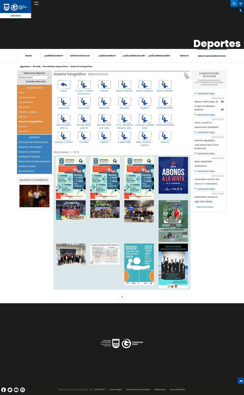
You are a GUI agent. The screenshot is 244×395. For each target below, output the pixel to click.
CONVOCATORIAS (164, 125)
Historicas (104, 107)
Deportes (16, 15)
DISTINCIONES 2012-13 (84, 126)
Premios (104, 90)
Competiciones (27, 97)
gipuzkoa (25, 66)
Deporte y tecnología (30, 146)
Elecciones (24, 107)
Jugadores (63, 107)
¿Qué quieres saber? (159, 55)
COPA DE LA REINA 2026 (144, 126)
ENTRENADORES (165, 107)
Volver (63, 90)
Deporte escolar (80, 55)
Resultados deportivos (212, 56)
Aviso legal (115, 389)
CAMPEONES (124, 142)
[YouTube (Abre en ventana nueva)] (16, 390)
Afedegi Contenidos (29, 156)
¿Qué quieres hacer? (133, 55)
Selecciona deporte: (34, 73)
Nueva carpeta (124, 90)
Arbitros (165, 142)
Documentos (26, 102)
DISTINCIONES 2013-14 (63, 126)
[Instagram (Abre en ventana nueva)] (22, 390)
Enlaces (23, 126)
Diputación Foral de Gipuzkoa (34, 161)
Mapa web (160, 389)
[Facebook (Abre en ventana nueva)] (3, 390)
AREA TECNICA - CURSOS (144, 144)
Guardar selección (36, 81)
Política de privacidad (138, 389)
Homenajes (84, 107)
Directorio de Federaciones (33, 142)
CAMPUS (104, 142)
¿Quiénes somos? (53, 55)
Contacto (24, 131)
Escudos (124, 107)
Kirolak (36, 66)
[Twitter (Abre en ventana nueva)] (10, 390)
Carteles (84, 142)
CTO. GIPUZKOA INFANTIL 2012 (124, 126)
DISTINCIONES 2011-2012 (104, 126)
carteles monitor (64, 142)
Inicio (28, 55)
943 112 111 (100, 389)
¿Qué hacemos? (107, 55)
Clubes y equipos (28, 111)
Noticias (23, 116)
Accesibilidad (177, 389)
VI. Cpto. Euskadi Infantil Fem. (84, 92)
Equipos (145, 107)
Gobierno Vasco (27, 166)
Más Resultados (205, 206)
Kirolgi (184, 55)
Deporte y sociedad (29, 151)
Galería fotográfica (81, 66)
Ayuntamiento (26, 171)
